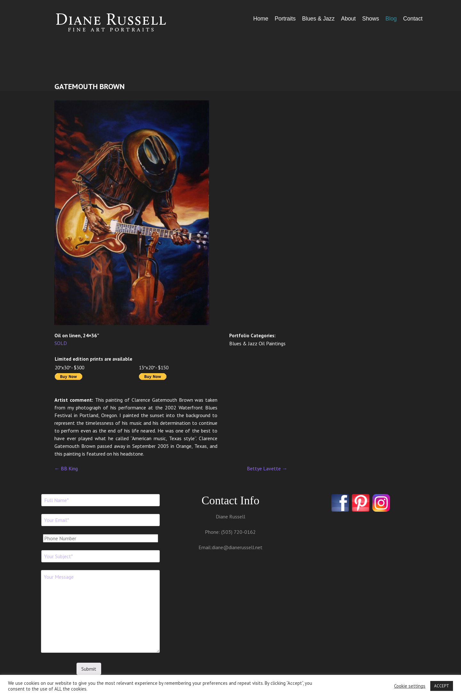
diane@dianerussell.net (237, 547)
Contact (413, 18)
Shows (370, 18)
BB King (66, 468)
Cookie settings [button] (409, 686)
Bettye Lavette (267, 468)
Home (260, 18)
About (348, 18)
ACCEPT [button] (441, 686)
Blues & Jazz (318, 18)
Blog (391, 18)
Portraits (285, 18)
